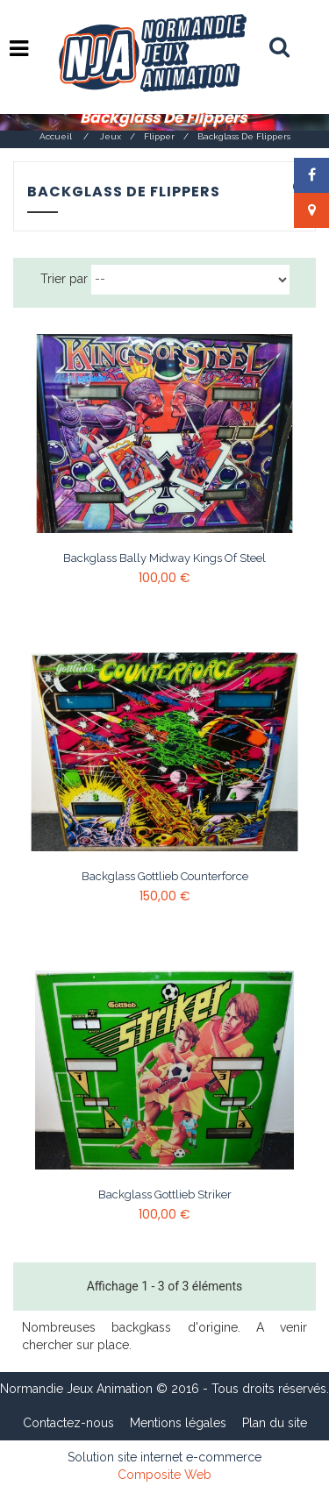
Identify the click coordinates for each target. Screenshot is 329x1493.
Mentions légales (178, 1423)
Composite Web (164, 1475)
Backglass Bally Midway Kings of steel (164, 558)
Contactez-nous (68, 1423)
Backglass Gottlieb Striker (165, 1195)
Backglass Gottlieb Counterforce (165, 877)
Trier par (64, 279)
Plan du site (274, 1423)
